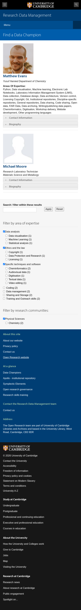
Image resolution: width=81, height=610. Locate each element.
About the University (15, 537)
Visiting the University (14, 567)
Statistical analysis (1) (20, 243)
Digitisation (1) (16, 275)
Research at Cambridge (16, 576)
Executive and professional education (23, 522)
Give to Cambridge (13, 549)
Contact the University (15, 461)
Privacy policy (10, 346)
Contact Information (20, 117)
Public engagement (13, 593)
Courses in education (14, 528)
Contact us (9, 351)
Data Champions (12, 372)
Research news (11, 582)
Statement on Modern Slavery (19, 481)
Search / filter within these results (22, 205)
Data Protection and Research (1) (27, 256)
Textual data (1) (17, 279)
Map (5, 561)
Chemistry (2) (16, 323)
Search (76, 4)
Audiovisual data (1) (19, 272)
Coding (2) (12, 288)
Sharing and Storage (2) (19, 295)
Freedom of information (15, 471)
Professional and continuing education (23, 517)
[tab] (40, 118)
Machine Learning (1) (20, 239)
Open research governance (18, 389)
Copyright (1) (16, 252)
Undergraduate (11, 505)
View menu (4, 4)
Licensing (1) (16, 259)
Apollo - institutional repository (19, 378)
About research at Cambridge (19, 588)
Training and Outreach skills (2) (23, 298)
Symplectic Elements (14, 384)
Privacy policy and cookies (17, 476)
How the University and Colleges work (23, 544)
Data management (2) (18, 291)
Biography (15, 124)
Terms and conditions (14, 486)
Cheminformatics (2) (20, 268)
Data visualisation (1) (20, 236)
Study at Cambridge (14, 499)
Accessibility (9, 466)
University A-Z (10, 491)
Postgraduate (10, 511)
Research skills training (15, 395)
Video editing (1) (17, 283)
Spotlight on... (10, 599)
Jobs (5, 555)
